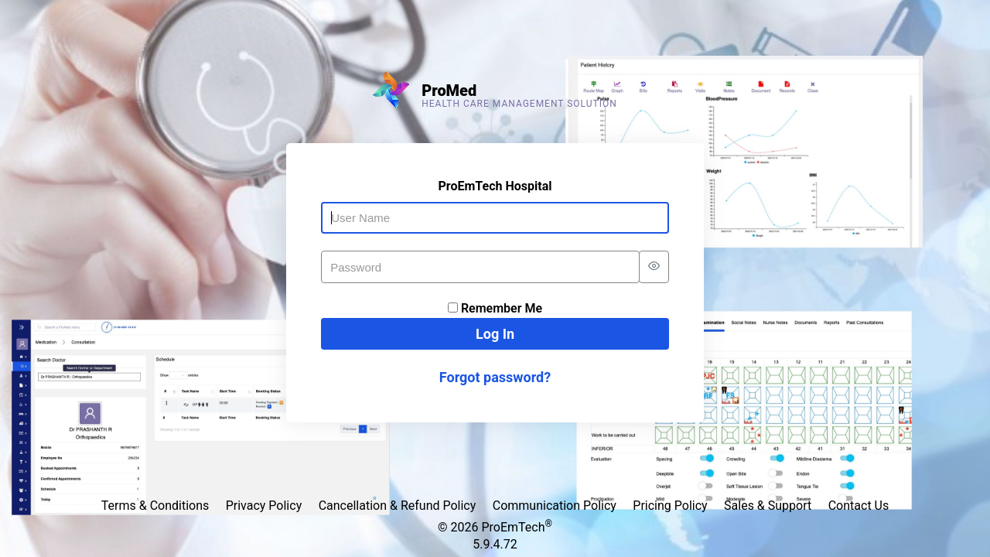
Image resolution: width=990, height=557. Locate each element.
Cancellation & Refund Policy (397, 505)
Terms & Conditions (155, 505)
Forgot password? (495, 377)
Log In (495, 334)
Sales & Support (767, 505)
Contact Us (858, 505)
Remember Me (501, 308)
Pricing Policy (670, 505)
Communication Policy (554, 505)
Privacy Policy (264, 505)
